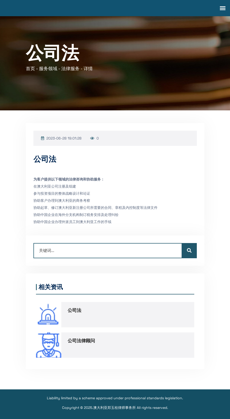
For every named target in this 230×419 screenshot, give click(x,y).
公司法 (74, 310)
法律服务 (70, 69)
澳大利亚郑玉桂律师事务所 (114, 407)
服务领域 (48, 69)
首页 (30, 69)
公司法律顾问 (81, 341)
